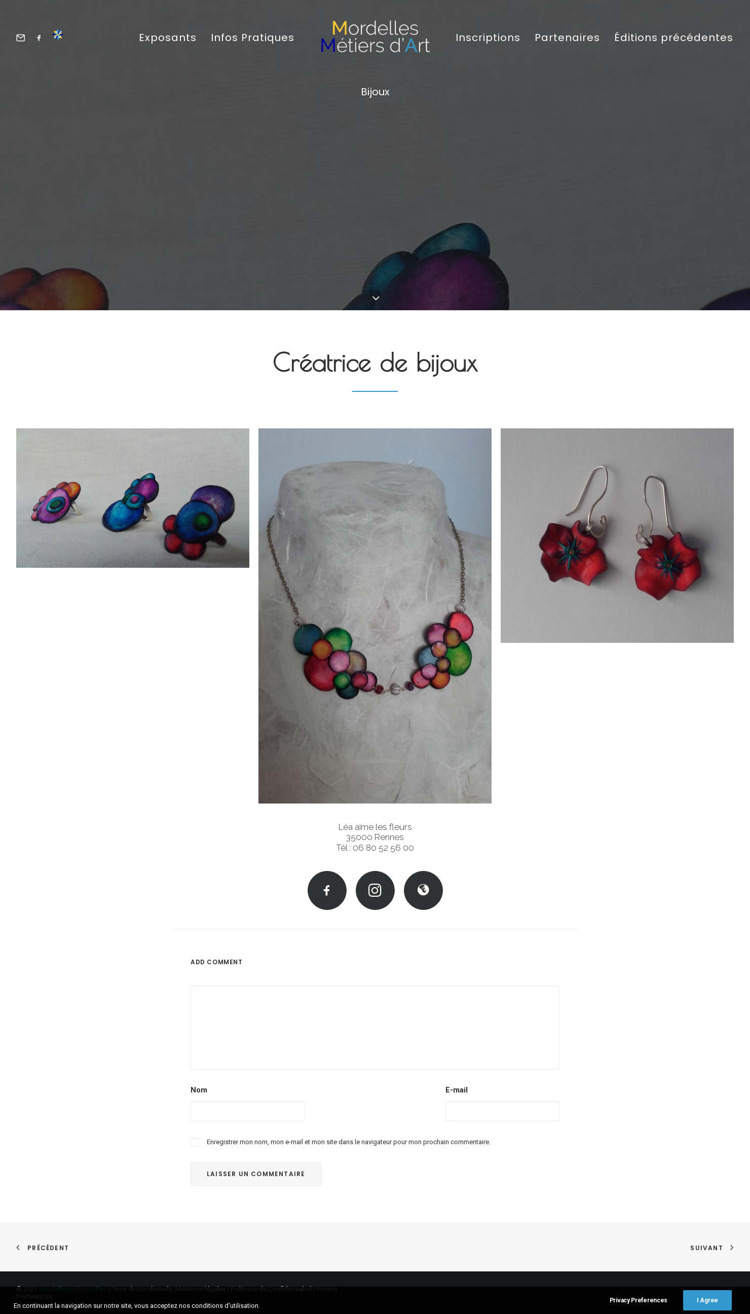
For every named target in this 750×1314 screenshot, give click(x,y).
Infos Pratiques (252, 37)
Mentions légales (200, 1289)
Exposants (168, 37)
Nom (199, 1089)
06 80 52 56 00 (383, 848)
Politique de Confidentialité (271, 1289)
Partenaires (567, 37)
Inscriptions (488, 37)
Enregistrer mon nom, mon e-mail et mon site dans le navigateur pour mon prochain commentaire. (349, 1142)
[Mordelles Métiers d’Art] (375, 37)
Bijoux (375, 92)
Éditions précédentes (673, 37)
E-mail (456, 1089)
